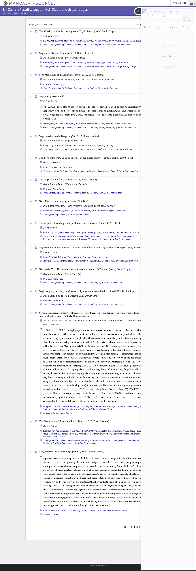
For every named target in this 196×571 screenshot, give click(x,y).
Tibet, (118, 232)
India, (57, 62)
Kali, (95, 40)
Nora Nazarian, (135, 320)
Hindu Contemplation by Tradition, (58, 44)
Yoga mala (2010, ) (51, 96)
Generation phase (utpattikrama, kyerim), (60, 239)
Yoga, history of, (107, 62)
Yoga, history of (109, 145)
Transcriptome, (100, 409)
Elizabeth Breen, (100, 320)
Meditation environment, (101, 433)
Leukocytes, (48, 409)
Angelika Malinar (73, 140)
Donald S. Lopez (51, 426)
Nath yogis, (65, 62)
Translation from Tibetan (132, 232)
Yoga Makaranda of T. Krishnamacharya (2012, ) (71, 74)
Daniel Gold (91, 295)
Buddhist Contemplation (78, 214)
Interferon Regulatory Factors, (140, 406)
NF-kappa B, (87, 409)
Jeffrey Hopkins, (75, 205)
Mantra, (111, 40)
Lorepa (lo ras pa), (70, 433)
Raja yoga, (62, 257)
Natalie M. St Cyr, (118, 320)
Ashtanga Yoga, (50, 123)
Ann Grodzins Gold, (75, 295)
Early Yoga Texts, (105, 149)
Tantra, (125, 40)
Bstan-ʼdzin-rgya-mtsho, (55, 205)
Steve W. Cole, (66, 320)
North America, (88, 123)
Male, (56, 409)
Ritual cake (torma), (139, 433)
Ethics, (61, 123)
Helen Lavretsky (50, 324)
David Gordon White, (53, 57)
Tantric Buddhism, (82, 210)
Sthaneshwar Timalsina (76, 184)
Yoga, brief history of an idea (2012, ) (66, 53)
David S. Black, (50, 320)
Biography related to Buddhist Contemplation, (105, 440)
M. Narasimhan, (90, 79)
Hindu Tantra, (104, 44)
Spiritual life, (68, 210)
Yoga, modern (121, 62)
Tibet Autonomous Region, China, (106, 210)
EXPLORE (180, 3)
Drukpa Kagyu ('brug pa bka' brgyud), (140, 430)
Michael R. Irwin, (82, 320)
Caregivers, (48, 406)
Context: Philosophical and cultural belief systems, (65, 510)
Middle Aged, (75, 409)
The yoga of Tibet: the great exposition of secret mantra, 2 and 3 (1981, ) (80, 223)
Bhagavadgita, (49, 145)
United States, (120, 123)
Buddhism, (48, 210)
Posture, (109, 123)
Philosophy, (100, 123)
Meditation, (64, 409)
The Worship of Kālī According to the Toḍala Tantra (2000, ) (78, 31)
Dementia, (58, 406)
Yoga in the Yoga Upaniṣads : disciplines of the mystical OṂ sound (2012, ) (85, 269)
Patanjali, (53, 167)
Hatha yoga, (48, 62)
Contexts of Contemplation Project (57, 413)
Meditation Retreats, (76, 440)
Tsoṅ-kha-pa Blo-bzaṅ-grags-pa (99, 205)
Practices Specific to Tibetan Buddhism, (60, 236)
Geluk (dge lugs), (94, 232)
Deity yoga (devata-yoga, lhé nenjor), (66, 40)
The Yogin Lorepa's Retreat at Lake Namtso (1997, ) (74, 421)
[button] (192, 3)
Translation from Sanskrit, (84, 145)
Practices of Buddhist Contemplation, (118, 236)
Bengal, (46, 40)
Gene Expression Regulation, (83, 406)
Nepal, (56, 189)
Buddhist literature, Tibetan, (94, 430)
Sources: (8, 14)
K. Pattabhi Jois (50, 101)
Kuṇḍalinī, (102, 40)
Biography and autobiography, (57, 430)
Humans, (122, 406)
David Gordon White (75, 57)
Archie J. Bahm (50, 252)
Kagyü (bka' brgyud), (52, 433)
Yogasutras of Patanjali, (108, 171)
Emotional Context (50, 514)
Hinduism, (88, 40)
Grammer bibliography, (106, 406)
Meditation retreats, (121, 433)
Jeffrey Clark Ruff (73, 274)
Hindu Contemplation (120, 44)
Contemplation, (115, 430)
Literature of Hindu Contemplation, (58, 149)
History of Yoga (129, 66)
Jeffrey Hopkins (50, 227)
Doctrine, (58, 210)
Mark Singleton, (73, 79)
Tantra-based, (135, 40)
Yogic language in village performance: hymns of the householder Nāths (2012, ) (88, 291)
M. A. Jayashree (106, 79)
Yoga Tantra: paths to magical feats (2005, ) (64, 201)
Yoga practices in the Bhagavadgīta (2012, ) (69, 136)
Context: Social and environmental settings (108, 510)
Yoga (61, 84)
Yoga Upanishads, (91, 62)
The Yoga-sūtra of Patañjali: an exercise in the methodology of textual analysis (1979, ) (86, 157)
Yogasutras (68, 167)
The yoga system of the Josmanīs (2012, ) (68, 179)
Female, (66, 406)
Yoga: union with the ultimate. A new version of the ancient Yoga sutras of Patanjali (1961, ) (89, 247)
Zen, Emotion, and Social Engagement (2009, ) (71, 451)
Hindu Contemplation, (77, 66)
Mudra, (118, 40)
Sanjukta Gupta (51, 35)
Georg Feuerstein (51, 162)
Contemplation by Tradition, (86, 44)
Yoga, (80, 62)
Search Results (20, 13)
